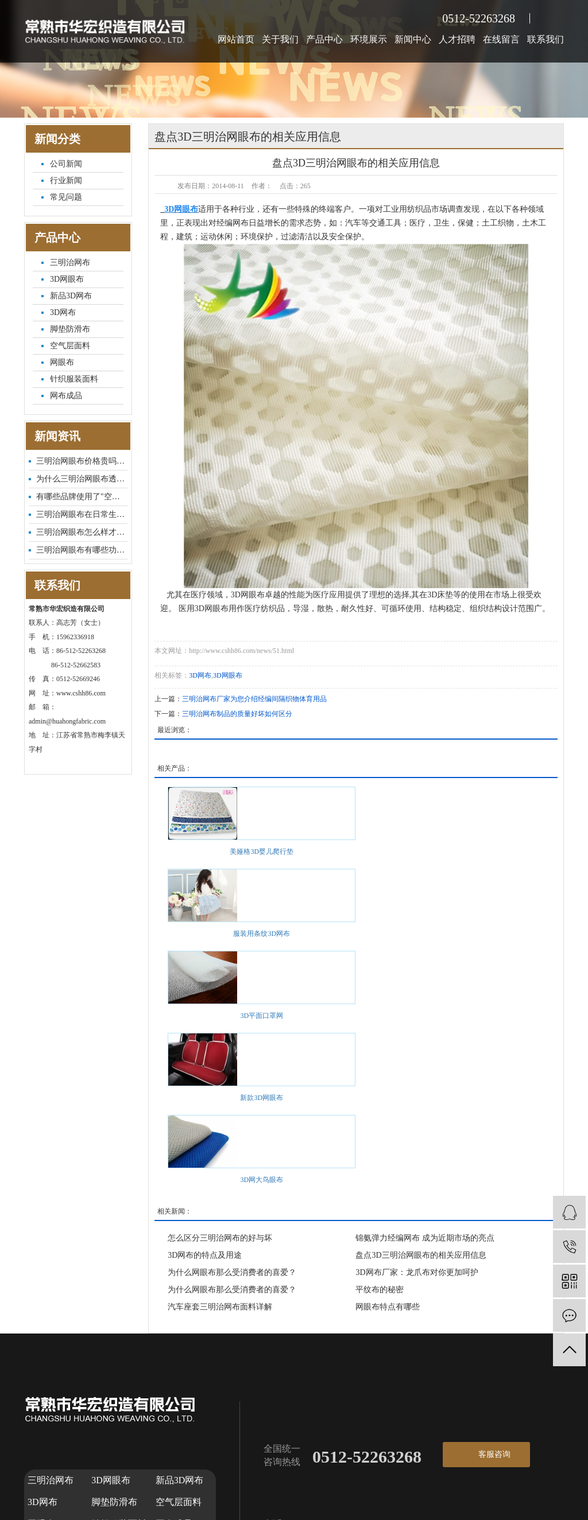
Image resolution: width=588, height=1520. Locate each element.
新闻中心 (412, 39)
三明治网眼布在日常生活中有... (81, 514)
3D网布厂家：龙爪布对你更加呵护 (416, 1272)
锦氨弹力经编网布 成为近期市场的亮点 (424, 1238)
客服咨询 (494, 1454)
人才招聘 (457, 39)
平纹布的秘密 (379, 1289)
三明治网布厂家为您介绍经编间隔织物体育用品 (254, 699)
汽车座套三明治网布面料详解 (220, 1307)
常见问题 (66, 197)
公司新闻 (66, 164)
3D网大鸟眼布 (261, 1180)
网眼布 (62, 362)
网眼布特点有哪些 (387, 1307)
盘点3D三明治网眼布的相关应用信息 (420, 1255)
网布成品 (66, 395)
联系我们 (545, 39)
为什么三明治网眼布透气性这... (81, 479)
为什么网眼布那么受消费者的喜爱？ (232, 1272)
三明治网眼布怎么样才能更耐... (81, 532)
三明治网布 (70, 262)
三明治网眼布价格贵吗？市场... (81, 461)
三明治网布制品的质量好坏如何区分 (237, 714)
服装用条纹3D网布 (261, 934)
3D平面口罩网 (261, 1016)
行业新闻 (66, 180)
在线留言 (501, 39)
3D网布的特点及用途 (205, 1255)
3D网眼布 (67, 279)
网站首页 (236, 39)
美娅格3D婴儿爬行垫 (261, 852)
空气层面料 (70, 345)
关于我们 (280, 39)
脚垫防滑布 (70, 329)
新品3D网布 (71, 295)
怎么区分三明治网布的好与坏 (220, 1238)
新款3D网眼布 (261, 1098)
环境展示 (368, 39)
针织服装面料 (74, 379)
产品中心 (324, 39)
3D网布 (63, 312)
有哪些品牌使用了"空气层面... (81, 496)
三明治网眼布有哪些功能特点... (81, 550)
